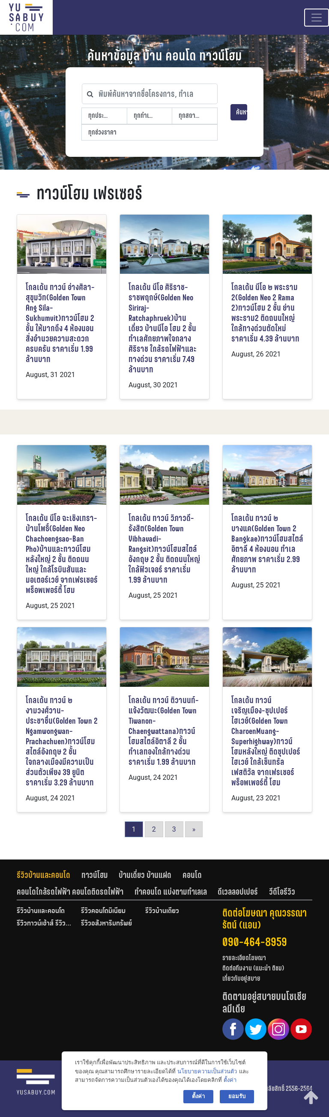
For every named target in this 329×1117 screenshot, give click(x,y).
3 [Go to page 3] (174, 829)
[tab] (49, 874)
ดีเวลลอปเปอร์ (238, 892)
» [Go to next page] (194, 829)
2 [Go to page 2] (154, 829)
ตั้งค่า (230, 1080)
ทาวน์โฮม (94, 875)
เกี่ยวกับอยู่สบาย (241, 978)
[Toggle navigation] (316, 18)
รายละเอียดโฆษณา (244, 958)
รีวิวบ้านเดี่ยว (162, 911)
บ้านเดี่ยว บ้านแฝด (145, 875)
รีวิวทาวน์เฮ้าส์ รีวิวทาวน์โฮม (44, 923)
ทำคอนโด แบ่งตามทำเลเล (171, 892)
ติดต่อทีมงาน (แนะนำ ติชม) (253, 968)
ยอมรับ (236, 1096)
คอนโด (192, 875)
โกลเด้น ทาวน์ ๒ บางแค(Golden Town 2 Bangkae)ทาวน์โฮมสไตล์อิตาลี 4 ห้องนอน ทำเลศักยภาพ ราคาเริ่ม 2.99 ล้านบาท (267, 544)
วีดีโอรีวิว (282, 892)
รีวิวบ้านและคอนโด (43, 875)
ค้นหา (241, 112)
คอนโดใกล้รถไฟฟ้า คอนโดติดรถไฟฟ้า (70, 892)
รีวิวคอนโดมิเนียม (103, 911)
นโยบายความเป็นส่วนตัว (207, 1071)
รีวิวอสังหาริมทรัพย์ (106, 923)
